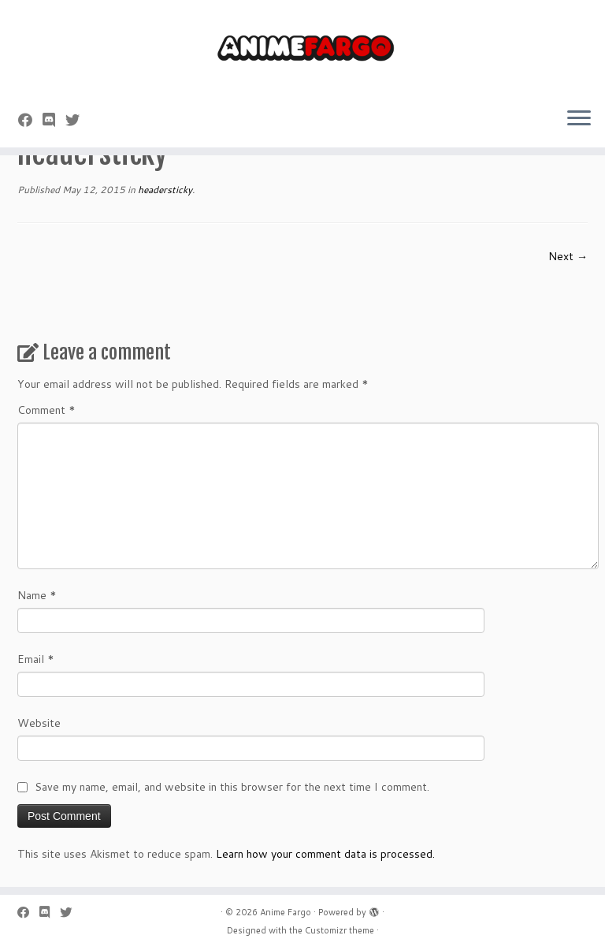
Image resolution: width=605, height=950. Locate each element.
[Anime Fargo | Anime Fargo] (302, 47)
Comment (46, 410)
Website (39, 723)
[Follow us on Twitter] (77, 120)
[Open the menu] (579, 119)
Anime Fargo (285, 912)
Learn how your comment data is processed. (325, 854)
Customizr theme (339, 930)
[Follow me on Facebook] (30, 120)
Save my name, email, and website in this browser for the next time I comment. (232, 787)
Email (35, 659)
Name (37, 595)
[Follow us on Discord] (54, 120)
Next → (568, 256)
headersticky (163, 189)
